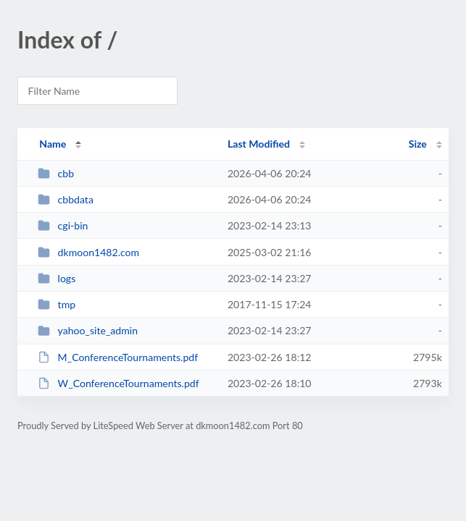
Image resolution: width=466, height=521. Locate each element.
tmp (56, 304)
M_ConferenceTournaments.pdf (118, 357)
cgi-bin (63, 225)
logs (56, 278)
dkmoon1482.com (88, 252)
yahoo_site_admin (88, 330)
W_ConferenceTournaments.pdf (118, 383)
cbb (56, 173)
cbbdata (65, 199)
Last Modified (259, 143)
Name (52, 143)
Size (418, 143)
